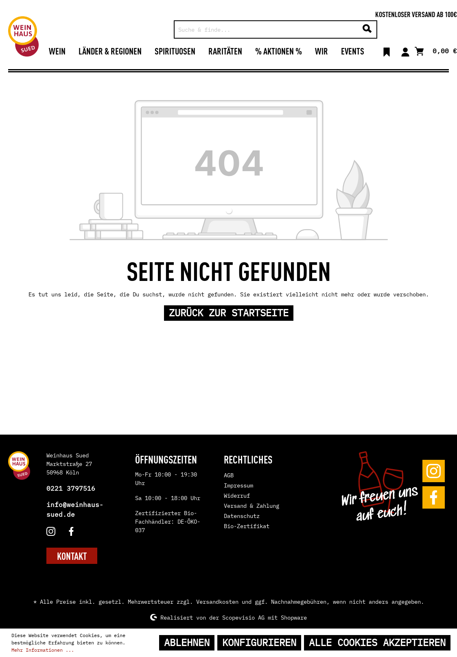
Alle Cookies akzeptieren (377, 642)
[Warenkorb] (436, 50)
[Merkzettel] (386, 51)
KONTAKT (72, 555)
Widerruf (237, 495)
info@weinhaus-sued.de (74, 509)
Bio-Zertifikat (246, 526)
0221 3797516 (70, 488)
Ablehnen (187, 642)
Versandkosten (217, 601)
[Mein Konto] (405, 51)
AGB (229, 475)
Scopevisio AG (243, 617)
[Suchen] (367, 29)
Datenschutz (242, 516)
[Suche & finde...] (266, 29)
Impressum (238, 485)
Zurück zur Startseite (229, 313)
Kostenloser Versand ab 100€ (416, 14)
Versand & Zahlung (251, 505)
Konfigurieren (259, 642)
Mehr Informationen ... (42, 650)
